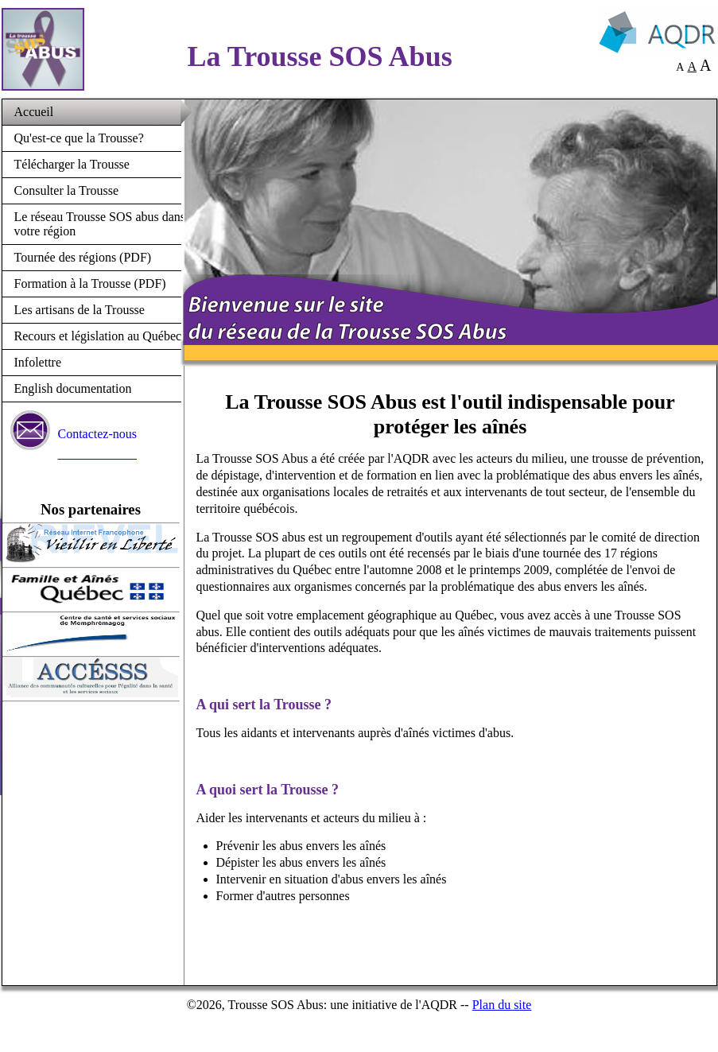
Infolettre (38, 362)
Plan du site (502, 1004)
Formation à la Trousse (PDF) (90, 283)
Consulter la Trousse (66, 190)
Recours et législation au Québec (98, 336)
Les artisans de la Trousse (79, 309)
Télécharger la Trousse (72, 164)
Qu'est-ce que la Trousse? (79, 138)
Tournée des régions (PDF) (83, 257)
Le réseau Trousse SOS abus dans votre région (100, 224)
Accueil (34, 111)
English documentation (73, 388)
